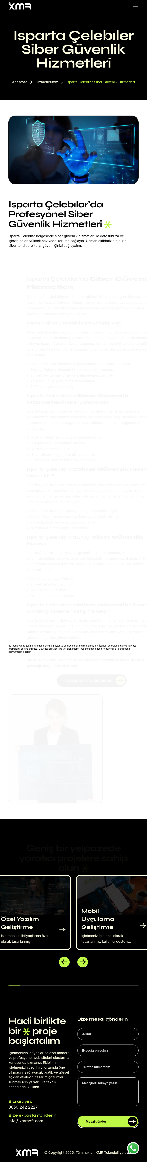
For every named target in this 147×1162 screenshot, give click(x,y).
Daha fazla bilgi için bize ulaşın (95, 680)
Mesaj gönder (111, 1121)
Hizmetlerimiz (47, 82)
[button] (64, 962)
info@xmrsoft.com (25, 1121)
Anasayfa (19, 82)
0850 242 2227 (23, 1107)
